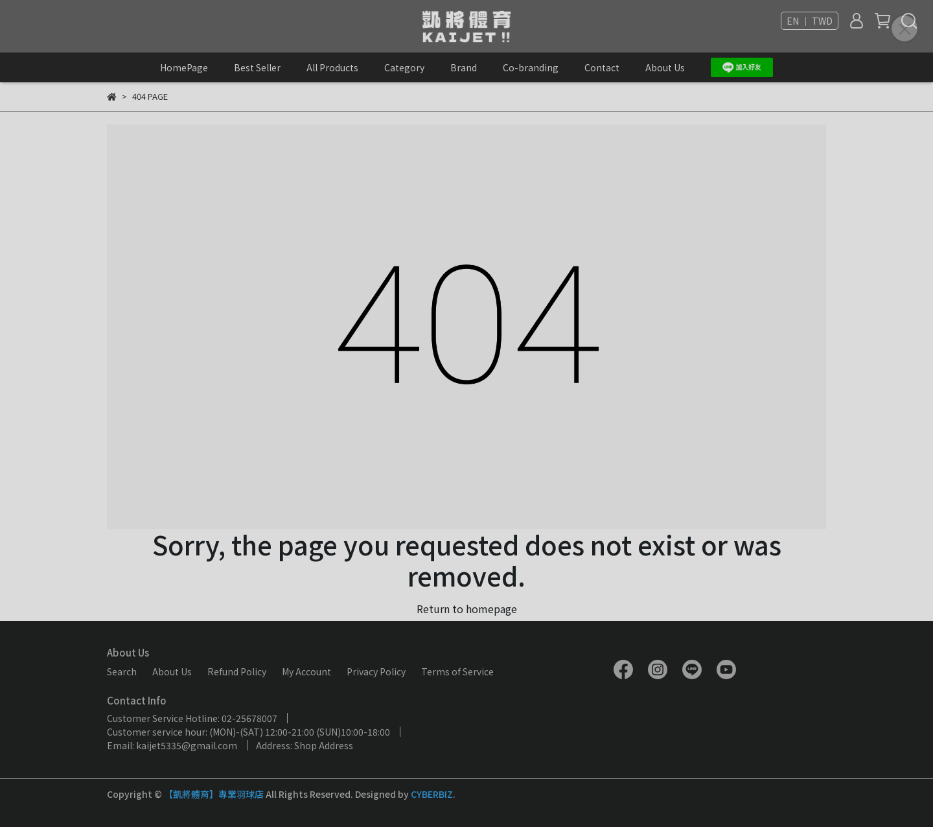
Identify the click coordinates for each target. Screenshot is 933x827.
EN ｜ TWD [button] (810, 21)
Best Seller (257, 67)
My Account (306, 671)
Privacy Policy (376, 671)
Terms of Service (457, 671)
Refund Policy (236, 671)
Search (122, 671)
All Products (332, 67)
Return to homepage (467, 608)
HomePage (184, 67)
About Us (665, 67)
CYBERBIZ (432, 793)
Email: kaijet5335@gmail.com (172, 745)
